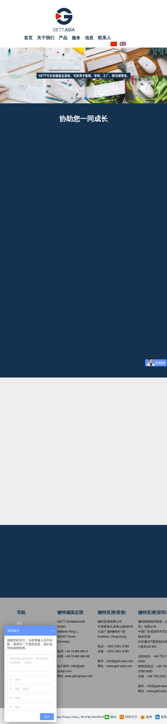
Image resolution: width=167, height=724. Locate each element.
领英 (161, 716)
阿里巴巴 (128, 716)
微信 (110, 716)
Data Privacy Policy (66, 716)
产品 (63, 37)
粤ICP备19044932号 (92, 716)
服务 (76, 37)
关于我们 (45, 37)
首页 (28, 37)
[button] (72, 97)
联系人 (104, 37)
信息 (89, 37)
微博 (146, 716)
